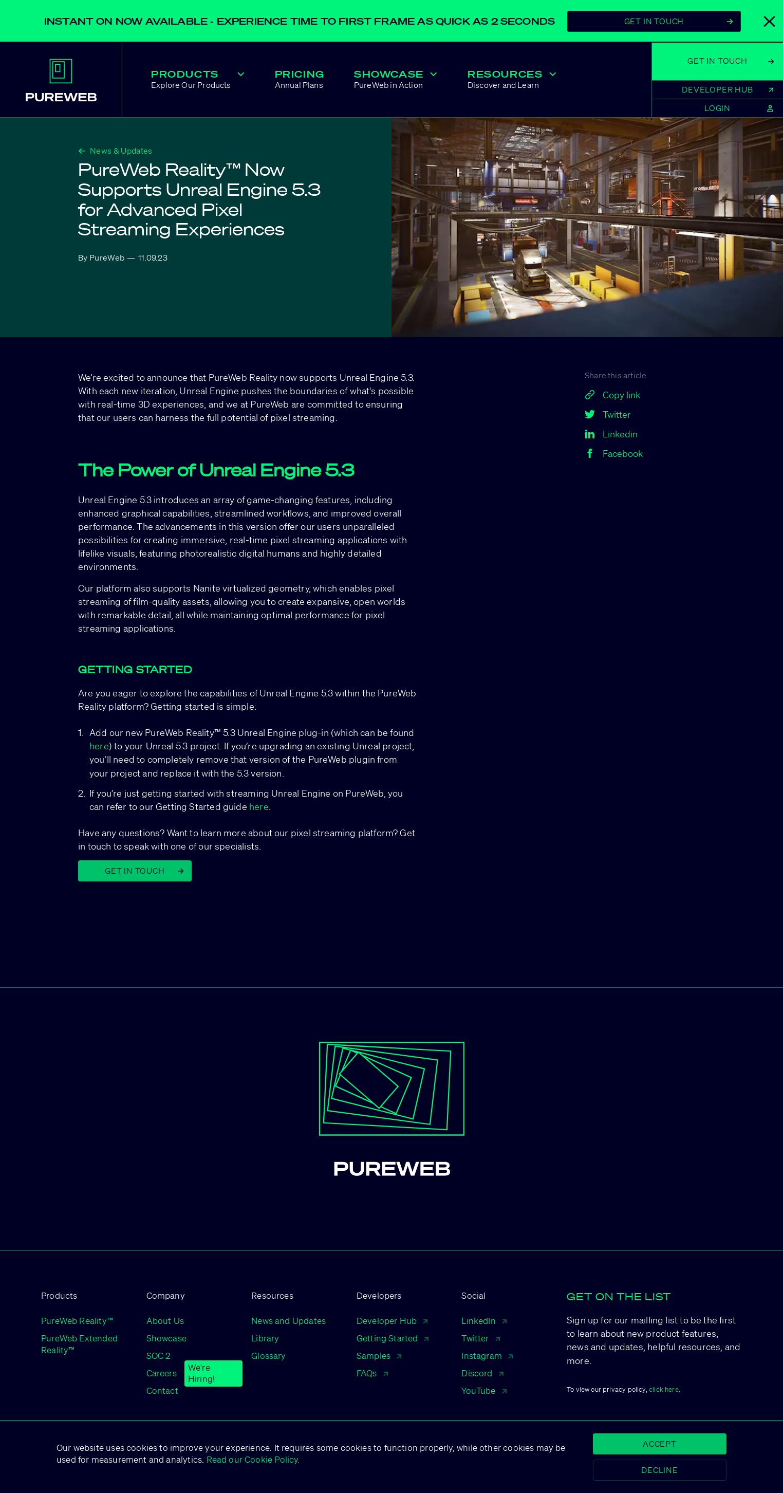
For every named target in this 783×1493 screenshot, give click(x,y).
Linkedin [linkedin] (611, 433)
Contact (162, 1390)
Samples (379, 1355)
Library (265, 1338)
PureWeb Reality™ (77, 1320)
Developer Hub (392, 1320)
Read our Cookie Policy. (252, 1459)
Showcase (166, 1338)
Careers (161, 1373)
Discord (482, 1373)
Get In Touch (678, 21)
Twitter (480, 1338)
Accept (660, 1444)
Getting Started (393, 1338)
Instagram (487, 1355)
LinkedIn (483, 1320)
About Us (165, 1320)
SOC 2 (158, 1355)
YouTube (483, 1390)
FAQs (372, 1373)
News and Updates (288, 1320)
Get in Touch (144, 870)
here (99, 745)
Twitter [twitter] (608, 414)
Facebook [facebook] (614, 453)
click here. (664, 1389)
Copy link (612, 394)
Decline (659, 1470)
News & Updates (115, 150)
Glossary (268, 1355)
